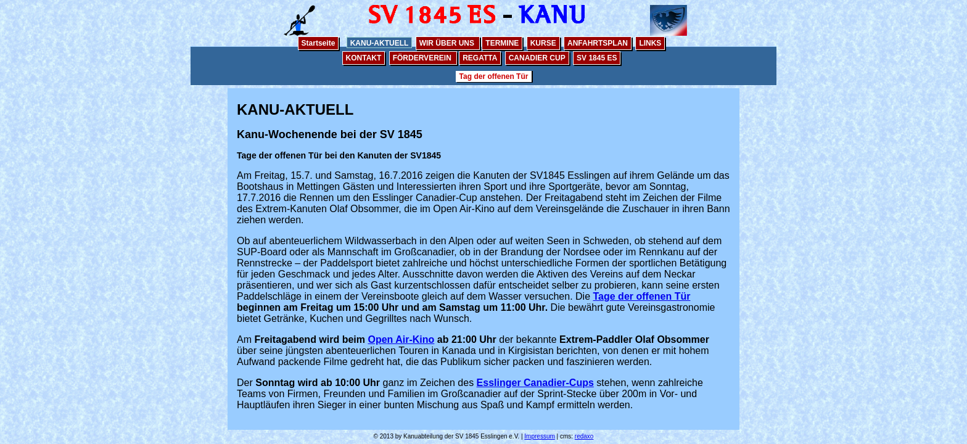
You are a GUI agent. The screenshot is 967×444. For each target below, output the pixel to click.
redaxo (584, 436)
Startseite (318, 43)
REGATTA (480, 58)
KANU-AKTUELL (379, 43)
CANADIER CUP (537, 58)
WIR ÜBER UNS (448, 43)
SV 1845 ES (597, 58)
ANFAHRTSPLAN (597, 43)
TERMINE (502, 43)
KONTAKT (364, 58)
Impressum (539, 436)
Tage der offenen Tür (642, 296)
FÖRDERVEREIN (423, 58)
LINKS (650, 43)
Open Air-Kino (401, 339)
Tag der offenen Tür (494, 76)
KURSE (543, 43)
